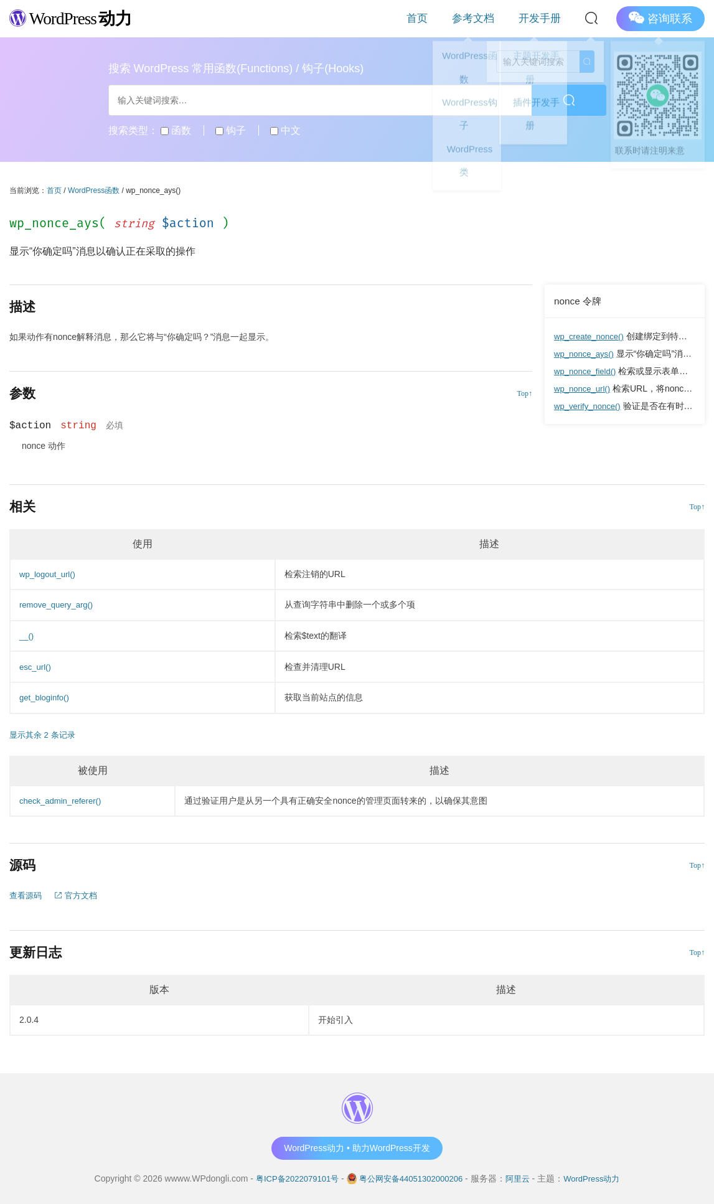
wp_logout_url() (49, 574)
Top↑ (525, 393)
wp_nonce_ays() (586, 354)
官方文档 (80, 895)
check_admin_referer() (63, 801)
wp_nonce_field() (587, 371)
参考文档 (494, 18)
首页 (452, 18)
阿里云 (522, 1178)
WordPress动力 (599, 1178)
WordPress (77, 17)
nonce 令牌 (579, 300)
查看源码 (26, 895)
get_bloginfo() (46, 697)
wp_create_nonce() (591, 336)
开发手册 (546, 18)
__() (27, 636)
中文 (285, 130)
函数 (176, 130)
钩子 (230, 130)
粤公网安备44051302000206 (411, 1178)
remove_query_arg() (58, 604)
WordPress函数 (94, 190)
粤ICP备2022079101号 (290, 1178)
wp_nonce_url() (584, 388)
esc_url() (36, 667)
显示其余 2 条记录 (44, 735)
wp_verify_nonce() (589, 406)
